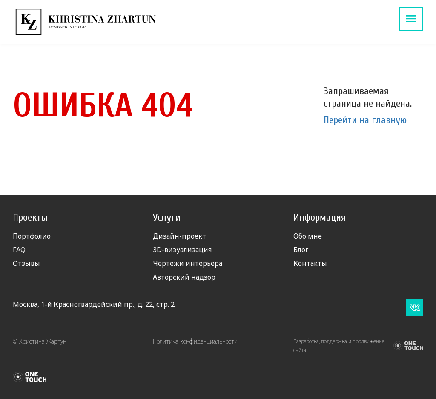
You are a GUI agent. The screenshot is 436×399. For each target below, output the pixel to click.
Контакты (310, 263)
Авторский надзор (184, 277)
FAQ (19, 249)
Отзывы (26, 263)
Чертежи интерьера (187, 263)
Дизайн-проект (179, 236)
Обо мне (307, 236)
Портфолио (32, 236)
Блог (300, 249)
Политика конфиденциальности (195, 341)
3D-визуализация (182, 249)
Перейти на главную (365, 120)
